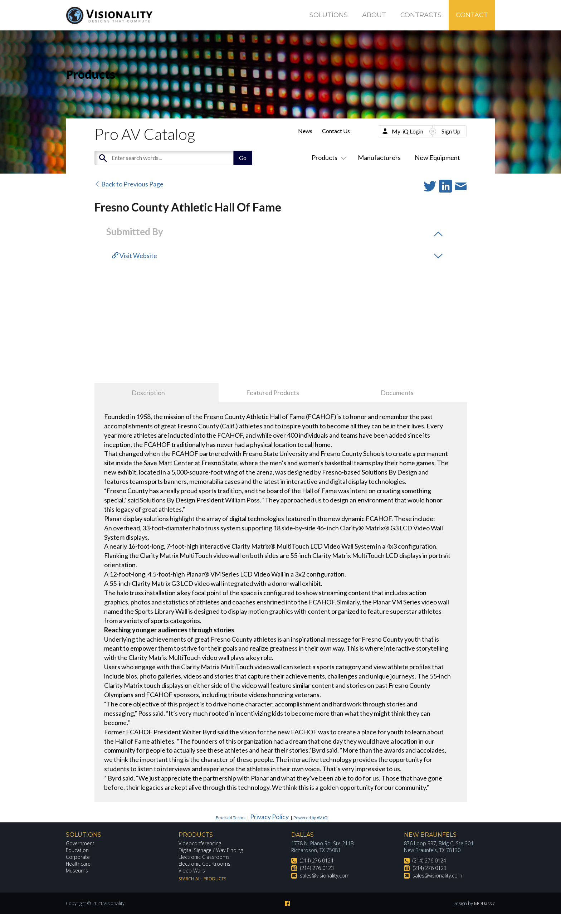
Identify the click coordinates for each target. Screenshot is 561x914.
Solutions (328, 15)
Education (77, 850)
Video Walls (192, 870)
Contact (472, 15)
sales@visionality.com (325, 875)
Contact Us (336, 130)
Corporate (78, 857)
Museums (77, 870)
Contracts (421, 15)
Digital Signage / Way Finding (211, 850)
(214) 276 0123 (317, 868)
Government (80, 843)
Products (328, 157)
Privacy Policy (269, 817)
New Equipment (437, 157)
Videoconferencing (200, 843)
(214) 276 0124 (316, 860)
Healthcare (78, 863)
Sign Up (451, 131)
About (374, 15)
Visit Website (134, 255)
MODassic (484, 903)
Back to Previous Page (129, 184)
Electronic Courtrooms (205, 863)
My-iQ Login (407, 131)
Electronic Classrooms (204, 857)
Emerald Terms (230, 817)
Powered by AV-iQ (310, 817)
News (305, 130)
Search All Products (202, 879)
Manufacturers (379, 157)
